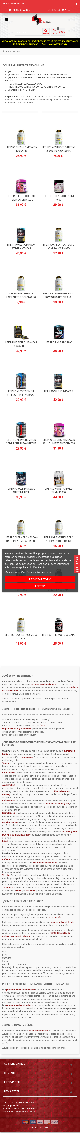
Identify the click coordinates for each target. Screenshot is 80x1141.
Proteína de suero (10, 853)
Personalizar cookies (39, 572)
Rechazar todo (40, 579)
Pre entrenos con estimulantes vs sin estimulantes (36, 87)
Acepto (40, 586)
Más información (15, 572)
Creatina (6, 751)
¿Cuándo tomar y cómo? (21, 90)
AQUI (44, 44)
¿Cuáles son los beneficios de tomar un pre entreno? (37, 74)
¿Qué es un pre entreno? (21, 71)
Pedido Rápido (19, 10)
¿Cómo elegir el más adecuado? (25, 84)
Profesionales (59, 10)
